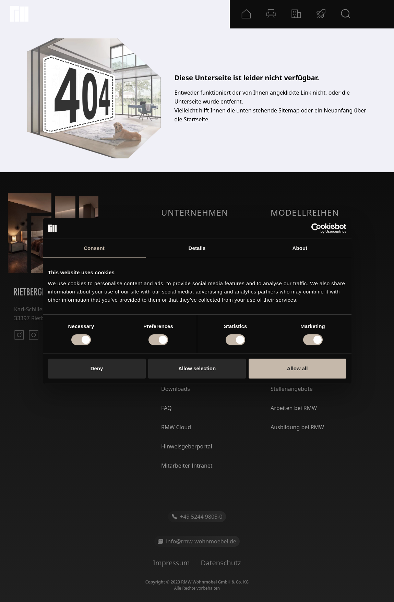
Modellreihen (305, 212)
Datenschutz (221, 562)
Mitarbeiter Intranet (187, 465)
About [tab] (300, 248)
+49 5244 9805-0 (196, 516)
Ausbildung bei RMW (297, 427)
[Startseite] (19, 14)
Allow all (297, 368)
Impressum (171, 562)
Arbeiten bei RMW (294, 408)
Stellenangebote (292, 389)
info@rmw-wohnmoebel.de (197, 541)
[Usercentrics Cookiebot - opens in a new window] (316, 228)
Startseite (196, 119)
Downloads (175, 389)
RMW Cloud (176, 427)
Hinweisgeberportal (186, 446)
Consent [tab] (94, 248)
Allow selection (197, 368)
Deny (97, 368)
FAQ (166, 408)
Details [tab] (197, 248)
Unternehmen (194, 212)
